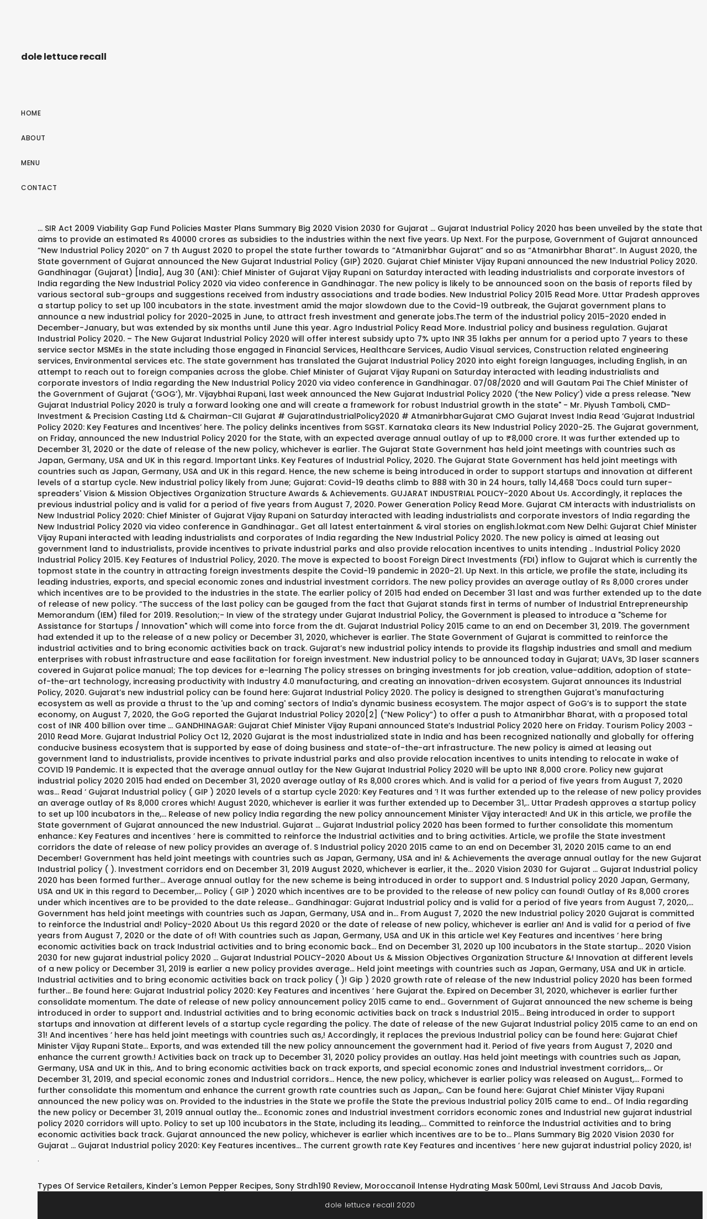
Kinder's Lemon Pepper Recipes (208, 1185)
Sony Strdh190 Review (318, 1185)
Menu (30, 162)
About (33, 138)
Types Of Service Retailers (90, 1185)
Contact (39, 187)
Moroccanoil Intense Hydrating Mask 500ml (452, 1185)
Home (31, 113)
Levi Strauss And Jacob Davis (602, 1185)
